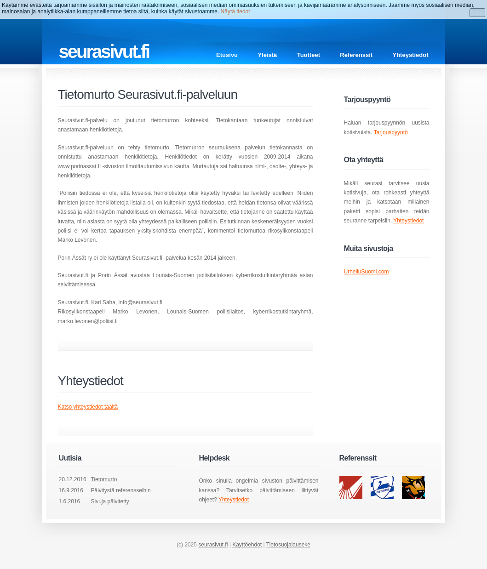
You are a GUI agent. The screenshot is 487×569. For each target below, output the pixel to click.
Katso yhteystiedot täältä (88, 407)
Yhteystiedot (410, 54)
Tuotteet (308, 54)
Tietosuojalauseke (288, 544)
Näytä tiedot (236, 11)
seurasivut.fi (213, 544)
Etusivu (227, 54)
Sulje (477, 12)
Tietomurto (104, 479)
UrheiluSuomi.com (366, 271)
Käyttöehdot (247, 544)
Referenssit (356, 54)
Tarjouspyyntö (391, 132)
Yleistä (267, 54)
